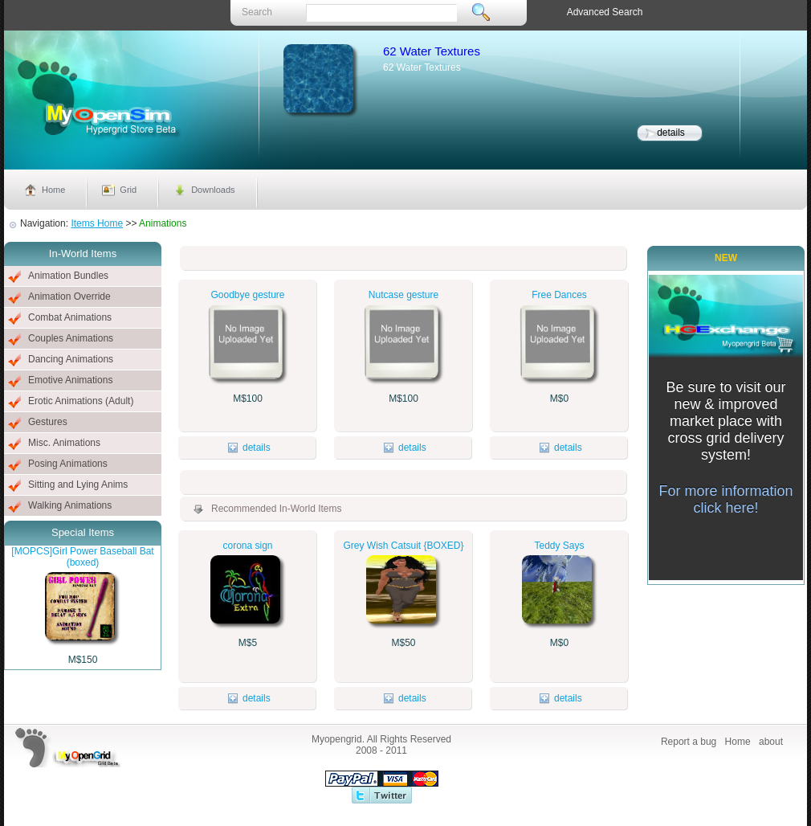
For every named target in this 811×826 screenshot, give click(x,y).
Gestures (47, 421)
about (771, 741)
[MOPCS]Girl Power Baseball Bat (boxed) (82, 557)
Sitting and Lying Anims (78, 484)
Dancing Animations (70, 359)
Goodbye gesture (247, 295)
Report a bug (688, 741)
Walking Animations (70, 505)
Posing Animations (68, 463)
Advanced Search (605, 12)
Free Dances (559, 295)
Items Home (97, 223)
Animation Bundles (68, 275)
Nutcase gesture (403, 295)
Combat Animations (70, 317)
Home (53, 189)
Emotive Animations (70, 380)
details (671, 132)
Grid (128, 189)
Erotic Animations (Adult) (80, 401)
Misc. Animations (64, 442)
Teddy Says (559, 545)
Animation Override (69, 296)
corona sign (247, 545)
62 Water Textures (431, 51)
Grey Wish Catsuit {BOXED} (403, 545)
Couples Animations (70, 338)
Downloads (212, 189)
